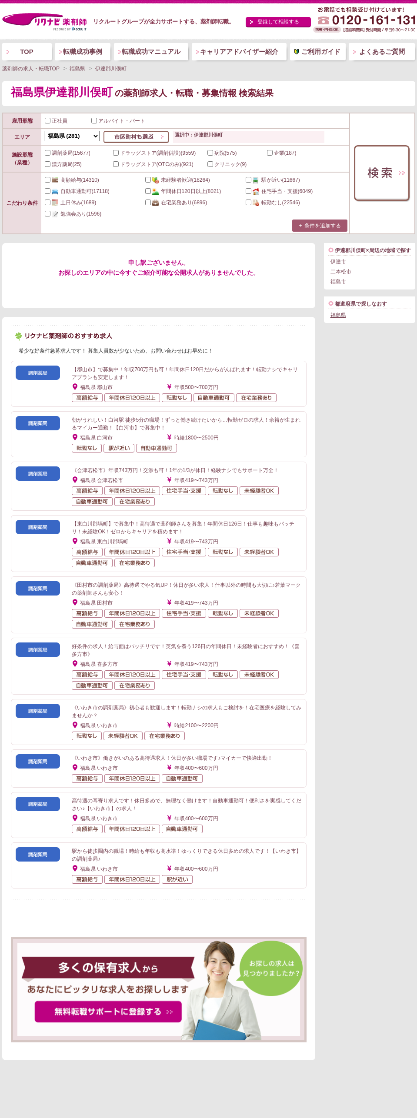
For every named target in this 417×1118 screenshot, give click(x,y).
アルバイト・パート (118, 121)
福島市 (338, 282)
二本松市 (340, 272)
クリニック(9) (227, 164)
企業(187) (282, 153)
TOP (26, 51)
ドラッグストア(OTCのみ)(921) (153, 164)
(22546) (273, 203)
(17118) (77, 191)
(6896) (176, 203)
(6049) (279, 191)
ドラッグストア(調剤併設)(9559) (154, 153)
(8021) (183, 191)
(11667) (273, 180)
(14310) (72, 180)
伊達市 (338, 262)
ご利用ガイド (320, 51)
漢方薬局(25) (63, 164)
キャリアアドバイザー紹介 (239, 51)
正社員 (56, 121)
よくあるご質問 (382, 51)
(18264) (177, 180)
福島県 (338, 315)
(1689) (71, 203)
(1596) (73, 214)
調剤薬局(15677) (67, 153)
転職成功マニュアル (151, 51)
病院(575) (222, 153)
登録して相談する (278, 22)
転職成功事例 (82, 51)
